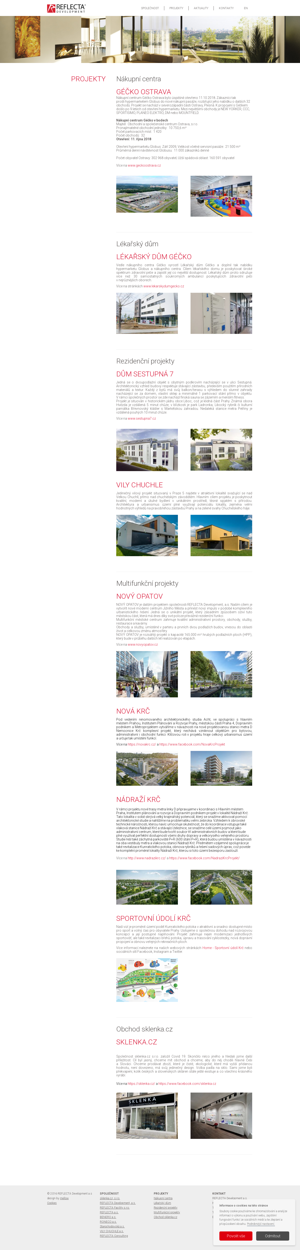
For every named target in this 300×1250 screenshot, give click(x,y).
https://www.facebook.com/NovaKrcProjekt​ (192, 744)
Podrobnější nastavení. (261, 1224)
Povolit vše (236, 1236)
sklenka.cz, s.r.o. (110, 1198)
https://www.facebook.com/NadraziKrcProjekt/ (204, 858)
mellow (64, 1198)
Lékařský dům (162, 1203)
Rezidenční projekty (165, 1207)
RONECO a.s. (108, 1221)
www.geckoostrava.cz (144, 165)
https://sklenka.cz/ (141, 1084)
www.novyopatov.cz (143, 644)
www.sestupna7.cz (142, 418)
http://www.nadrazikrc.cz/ (147, 858)
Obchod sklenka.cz (165, 1217)
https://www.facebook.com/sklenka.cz (187, 1084)
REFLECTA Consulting (114, 1236)
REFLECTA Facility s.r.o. (115, 1207)
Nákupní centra (163, 1198)
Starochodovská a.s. (112, 1226)
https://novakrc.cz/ (142, 744)
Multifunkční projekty (167, 1212)
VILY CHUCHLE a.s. (112, 1231)
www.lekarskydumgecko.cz (163, 286)
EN (246, 8)
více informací (102, 40)
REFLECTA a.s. (109, 1212)
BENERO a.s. (108, 1217)
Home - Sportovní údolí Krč (223, 948)
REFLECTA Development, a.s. (118, 1203)
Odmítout (272, 1236)
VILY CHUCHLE (117, 32)
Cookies (52, 1203)
